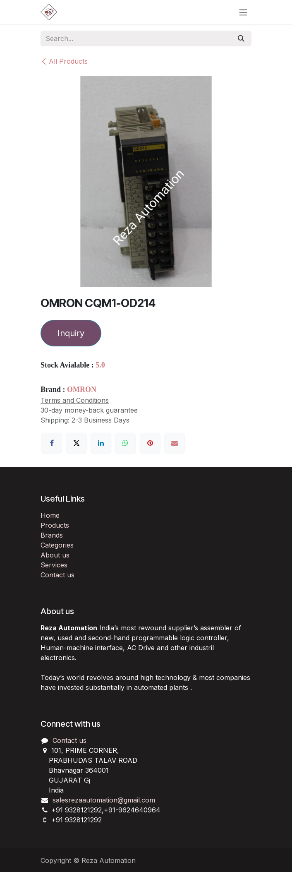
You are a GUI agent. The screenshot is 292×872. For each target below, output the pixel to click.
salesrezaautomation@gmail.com (104, 800)
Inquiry (70, 333)
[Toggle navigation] (243, 12)
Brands (52, 535)
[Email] (174, 443)
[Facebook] (52, 443)
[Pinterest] (150, 443)
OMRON (81, 389)
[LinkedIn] (101, 443)
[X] (76, 443)
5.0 (100, 365)
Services (54, 565)
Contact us (57, 575)
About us (55, 555)
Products (55, 525)
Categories (57, 545)
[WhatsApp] (125, 443)
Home (50, 515)
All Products (64, 61)
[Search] (241, 38)
